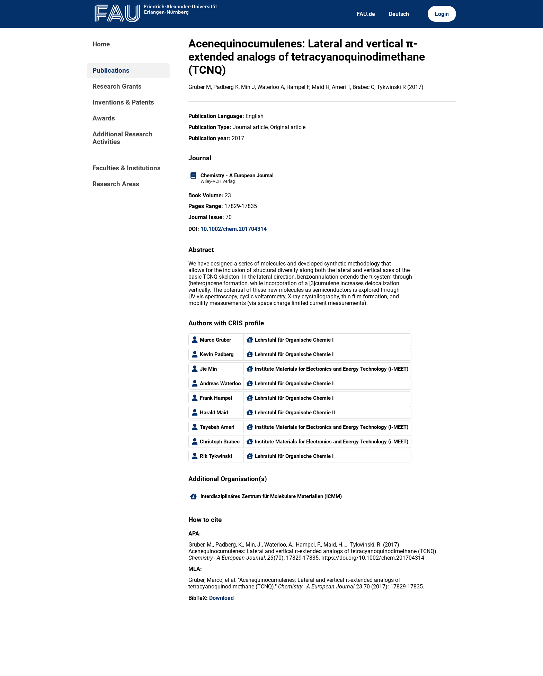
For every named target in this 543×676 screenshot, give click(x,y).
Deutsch (399, 14)
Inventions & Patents (123, 102)
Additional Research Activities (122, 138)
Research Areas (115, 184)
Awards (103, 118)
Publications (111, 70)
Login (442, 14)
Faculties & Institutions (126, 168)
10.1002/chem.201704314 (234, 229)
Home (101, 44)
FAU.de (366, 14)
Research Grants (117, 86)
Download (221, 598)
